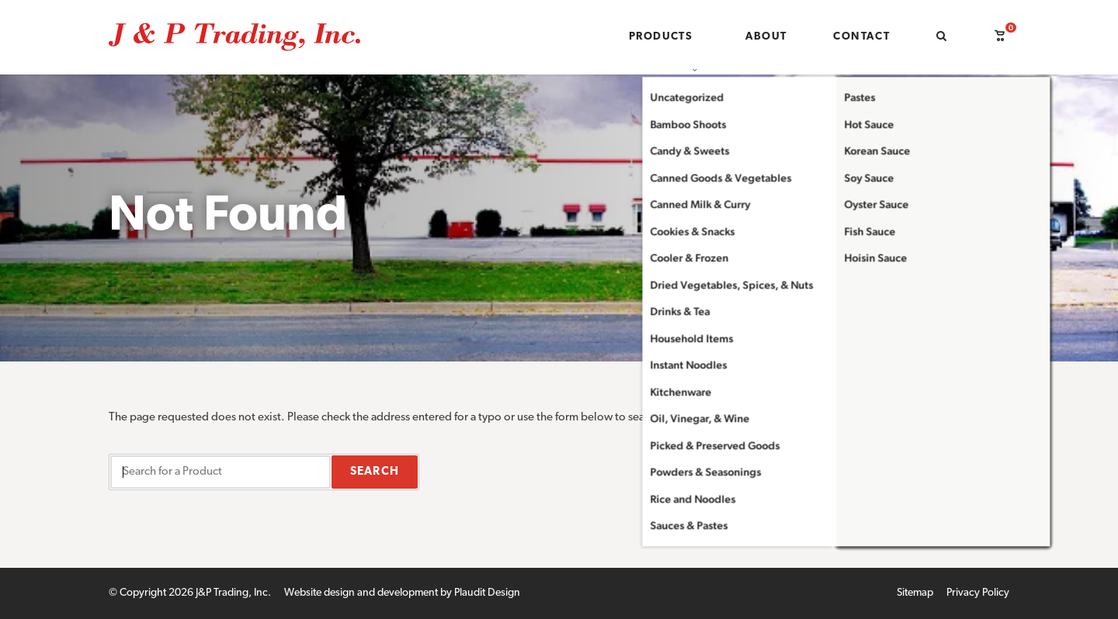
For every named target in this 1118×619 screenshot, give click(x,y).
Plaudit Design (487, 593)
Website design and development (361, 593)
